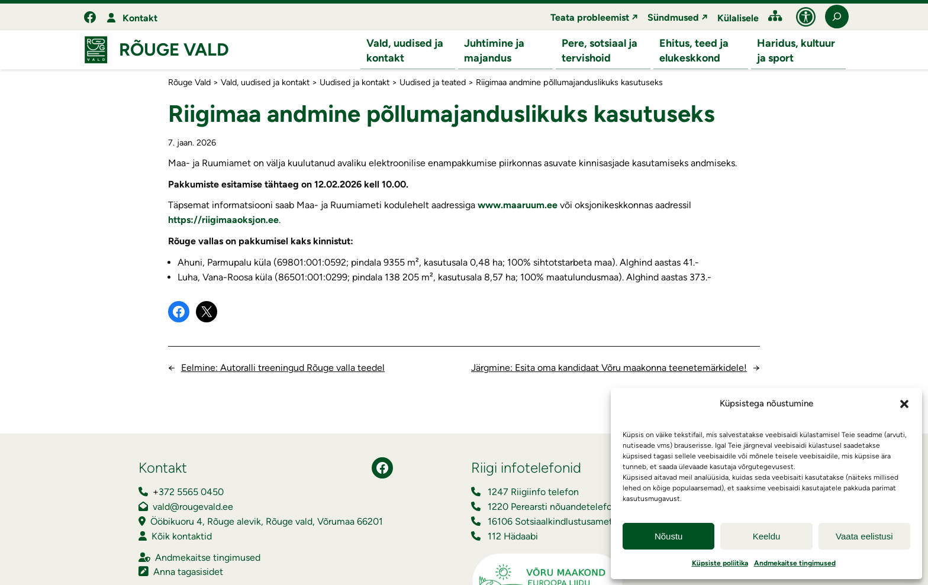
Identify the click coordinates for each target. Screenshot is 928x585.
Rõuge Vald (174, 50)
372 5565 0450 (191, 492)
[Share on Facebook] (178, 312)
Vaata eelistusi (864, 536)
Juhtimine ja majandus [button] (494, 50)
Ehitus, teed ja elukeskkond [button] (694, 50)
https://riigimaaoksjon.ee (223, 220)
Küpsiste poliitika (720, 563)
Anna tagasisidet (188, 572)
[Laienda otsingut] (837, 16)
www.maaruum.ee (518, 205)
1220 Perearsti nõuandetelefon (552, 507)
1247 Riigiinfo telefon (533, 492)
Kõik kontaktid (182, 536)
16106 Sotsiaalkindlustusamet (550, 522)
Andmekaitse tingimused (795, 563)
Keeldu (767, 536)
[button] (904, 404)
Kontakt (140, 18)
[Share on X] (206, 312)
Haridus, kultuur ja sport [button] (796, 50)
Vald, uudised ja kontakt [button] (404, 50)
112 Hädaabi (513, 536)
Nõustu (669, 536)
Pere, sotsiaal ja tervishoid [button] (599, 50)
